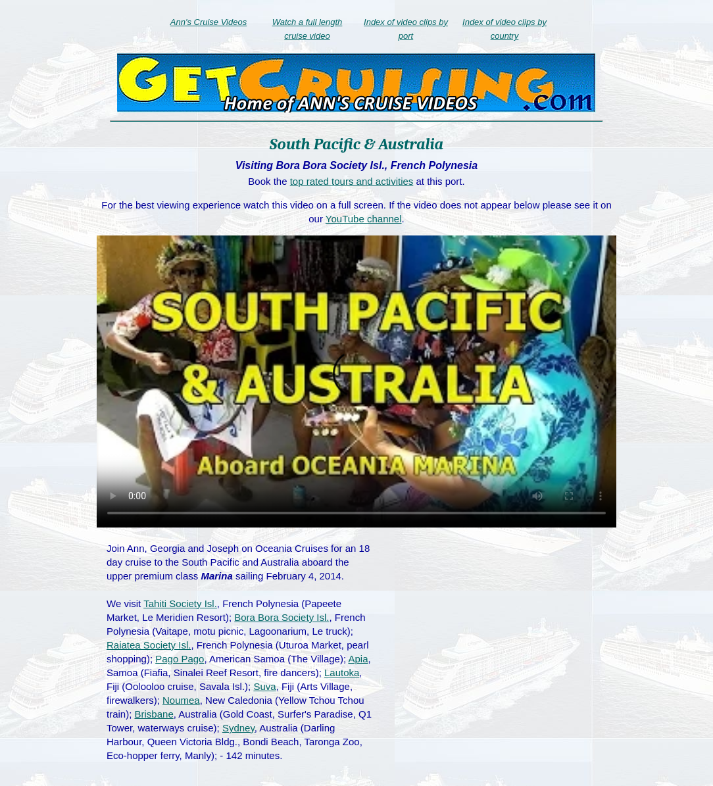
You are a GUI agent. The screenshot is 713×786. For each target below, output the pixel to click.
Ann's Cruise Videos (208, 22)
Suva (264, 686)
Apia (358, 658)
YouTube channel (364, 218)
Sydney (238, 727)
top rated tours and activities (352, 181)
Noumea (181, 700)
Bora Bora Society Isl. (281, 617)
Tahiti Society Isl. (180, 603)
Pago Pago (179, 658)
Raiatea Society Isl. (149, 645)
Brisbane (154, 714)
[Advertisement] (499, 637)
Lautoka (341, 672)
